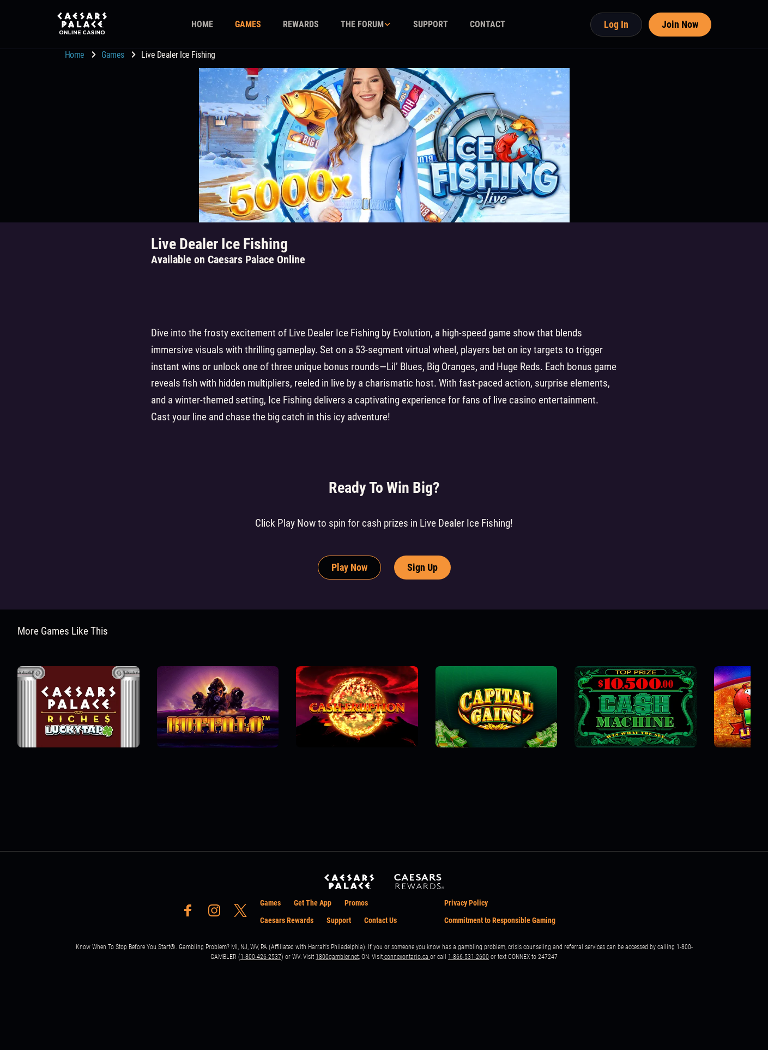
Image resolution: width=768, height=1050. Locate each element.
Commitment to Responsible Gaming (499, 920)
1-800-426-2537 (260, 957)
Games (113, 55)
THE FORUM (362, 24)
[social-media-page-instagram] (217, 913)
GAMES (248, 24)
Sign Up (422, 567)
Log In (616, 24)
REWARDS (301, 24)
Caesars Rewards (286, 920)
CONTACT (487, 24)
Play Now (349, 567)
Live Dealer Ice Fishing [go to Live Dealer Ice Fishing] (178, 55)
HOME (202, 24)
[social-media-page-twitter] (243, 913)
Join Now (680, 24)
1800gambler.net (337, 957)
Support (338, 920)
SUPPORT (430, 24)
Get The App (312, 902)
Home (76, 55)
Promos (356, 902)
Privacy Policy (466, 902)
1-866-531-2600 (468, 957)
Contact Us (380, 920)
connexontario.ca (406, 957)
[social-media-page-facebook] (191, 913)
